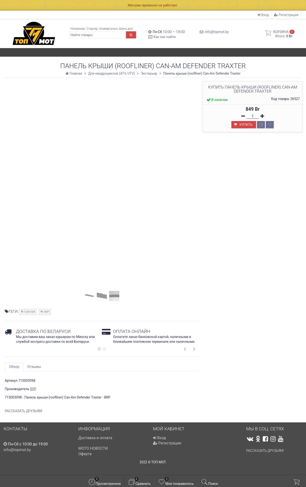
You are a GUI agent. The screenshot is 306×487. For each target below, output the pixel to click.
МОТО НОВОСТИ (93, 448)
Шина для (126, 28)
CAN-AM (29, 311)
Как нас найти (164, 37)
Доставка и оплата (95, 438)
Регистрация (286, 15)
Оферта (85, 454)
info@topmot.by (217, 32)
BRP (46, 311)
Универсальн (108, 28)
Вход (263, 15)
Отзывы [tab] (34, 367)
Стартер (92, 28)
